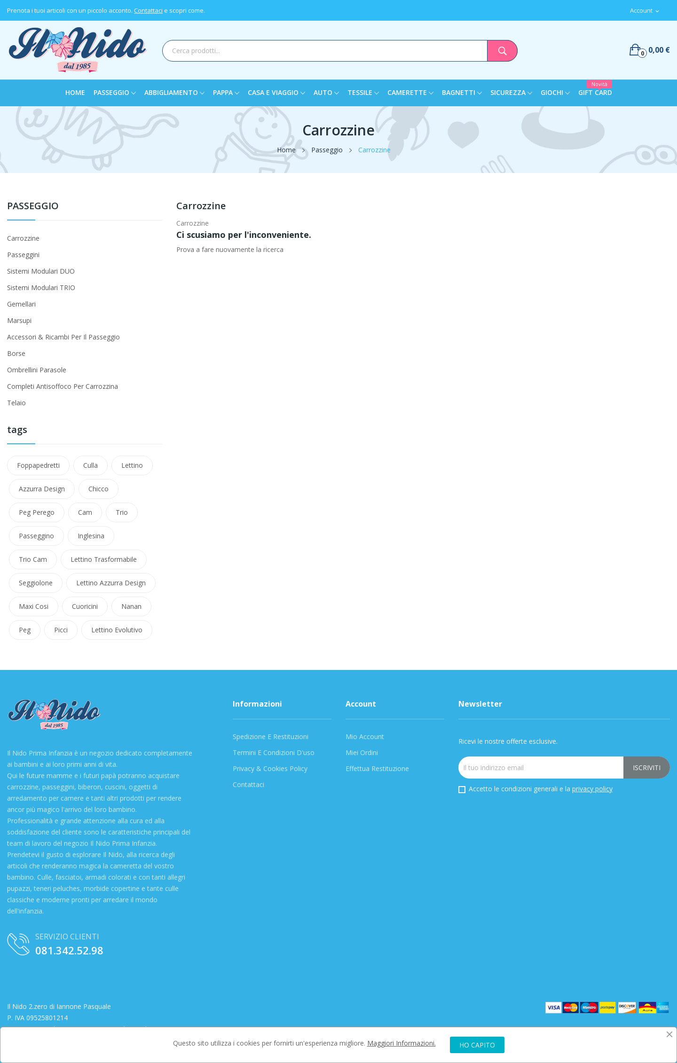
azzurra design (42, 488)
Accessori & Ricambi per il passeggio (63, 336)
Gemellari (21, 303)
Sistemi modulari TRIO (41, 287)
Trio (122, 512)
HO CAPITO (477, 1044)
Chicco (98, 488)
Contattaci (148, 10)
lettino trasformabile (104, 559)
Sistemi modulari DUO (41, 271)
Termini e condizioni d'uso (274, 752)
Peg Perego (37, 512)
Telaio (16, 402)
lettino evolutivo (116, 629)
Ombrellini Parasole (36, 369)
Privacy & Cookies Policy (270, 768)
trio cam (33, 559)
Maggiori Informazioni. (401, 1043)
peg (25, 629)
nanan (131, 606)
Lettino (132, 465)
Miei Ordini (362, 752)
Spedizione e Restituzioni (270, 736)
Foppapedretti (38, 465)
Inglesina (91, 535)
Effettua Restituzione (377, 768)
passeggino (36, 535)
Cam (85, 512)
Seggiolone (36, 582)
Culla (90, 465)
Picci (61, 629)
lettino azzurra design (111, 582)
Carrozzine (23, 238)
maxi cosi (33, 606)
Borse (16, 353)
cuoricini (85, 606)
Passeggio (33, 206)
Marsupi (19, 320)
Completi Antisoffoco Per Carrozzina (62, 386)
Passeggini (23, 254)
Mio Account (365, 736)
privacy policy (592, 788)
